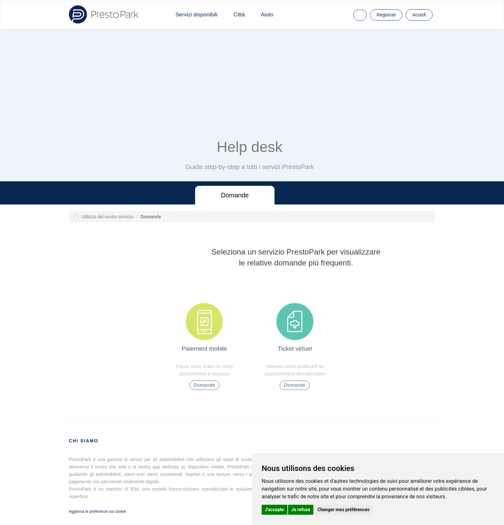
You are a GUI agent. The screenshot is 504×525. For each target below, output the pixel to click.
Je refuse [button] (300, 509)
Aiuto (267, 15)
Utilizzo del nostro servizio (131, 195)
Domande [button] (204, 387)
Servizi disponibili (196, 15)
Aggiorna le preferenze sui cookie (97, 511)
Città (239, 15)
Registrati (386, 14)
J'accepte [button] (274, 509)
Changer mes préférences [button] (344, 509)
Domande (235, 195)
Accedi (419, 14)
